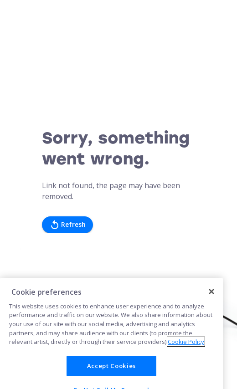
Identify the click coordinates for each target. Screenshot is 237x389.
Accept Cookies (111, 371)
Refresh (67, 224)
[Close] (211, 297)
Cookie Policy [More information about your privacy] (186, 347)
